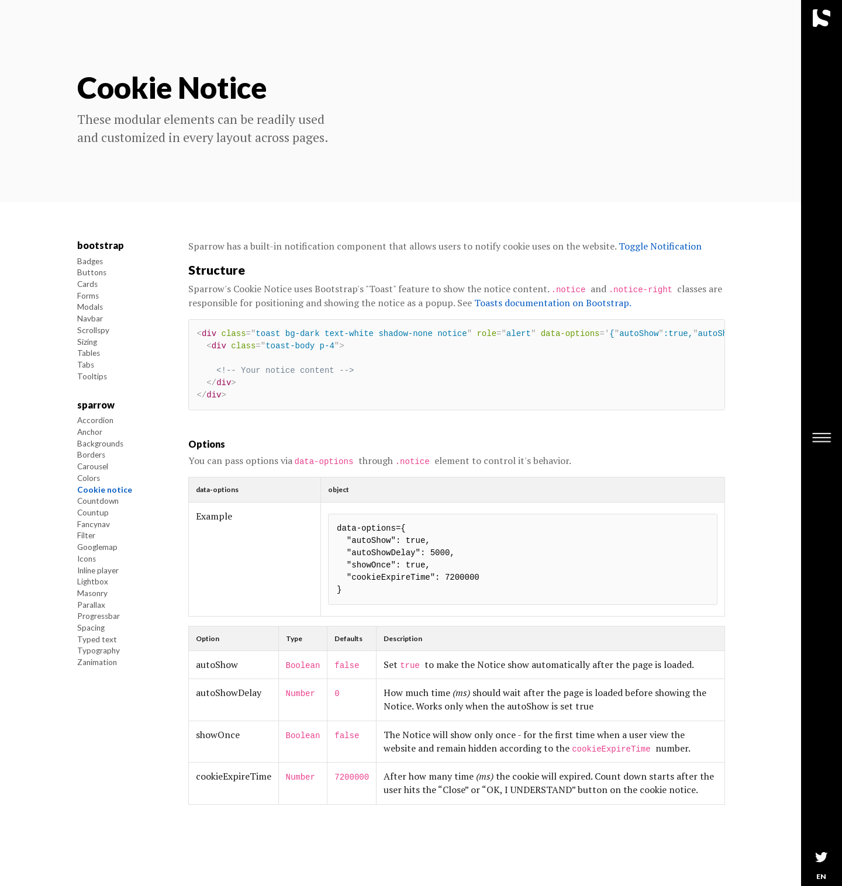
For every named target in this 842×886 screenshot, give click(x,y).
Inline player (98, 570)
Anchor (89, 432)
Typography (98, 650)
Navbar (90, 318)
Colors (88, 478)
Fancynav (93, 524)
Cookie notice (104, 489)
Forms (88, 295)
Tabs (85, 364)
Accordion (95, 420)
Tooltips (92, 376)
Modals (90, 307)
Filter (86, 535)
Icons (86, 558)
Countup (93, 512)
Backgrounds (100, 443)
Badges (90, 261)
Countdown (98, 501)
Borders (91, 454)
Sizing (87, 342)
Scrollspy (93, 330)
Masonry (92, 593)
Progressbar (98, 616)
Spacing (91, 627)
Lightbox (92, 581)
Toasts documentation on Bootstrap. (553, 302)
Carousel (92, 466)
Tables (88, 353)
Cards (87, 284)
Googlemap (97, 547)
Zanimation (97, 662)
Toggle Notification (660, 246)
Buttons (91, 272)
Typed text (97, 639)
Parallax (91, 605)
